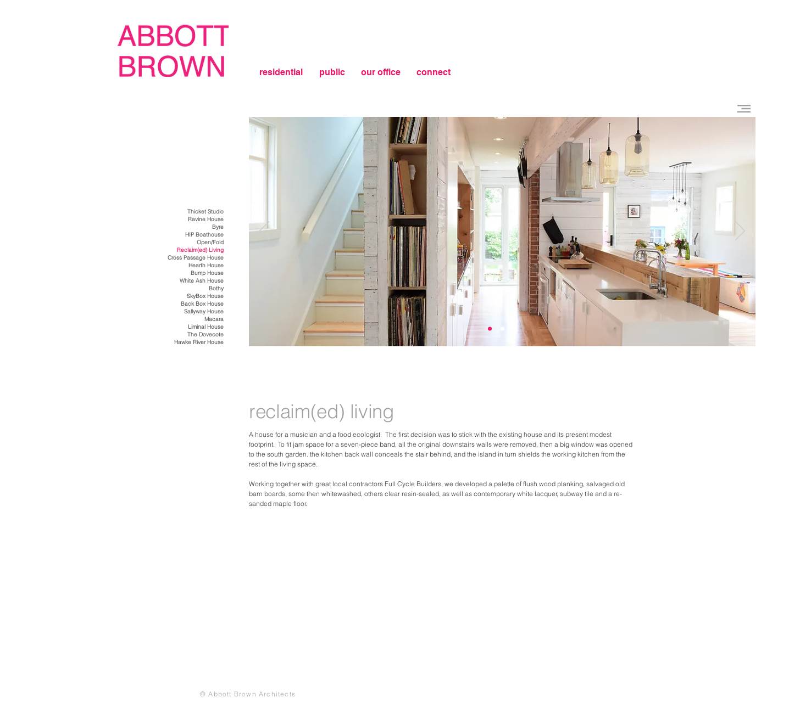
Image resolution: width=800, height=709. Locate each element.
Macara (214, 319)
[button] (744, 108)
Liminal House (206, 326)
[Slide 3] (490, 329)
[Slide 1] (502, 329)
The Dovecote (205, 334)
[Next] (740, 231)
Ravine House (206, 219)
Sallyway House (204, 311)
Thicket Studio (205, 211)
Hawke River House (199, 342)
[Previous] (264, 231)
